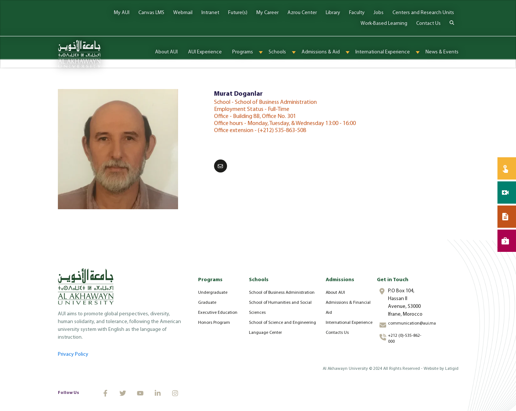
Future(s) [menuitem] (237, 13)
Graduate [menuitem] (207, 302)
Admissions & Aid (321, 52)
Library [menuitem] (333, 13)
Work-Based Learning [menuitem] (384, 23)
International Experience (382, 52)
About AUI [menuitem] (335, 292)
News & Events (442, 52)
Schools (277, 52)
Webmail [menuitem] (183, 13)
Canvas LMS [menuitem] (151, 13)
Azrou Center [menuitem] (302, 13)
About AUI (166, 52)
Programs (242, 52)
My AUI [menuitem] (121, 13)
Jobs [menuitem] (379, 13)
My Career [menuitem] (267, 13)
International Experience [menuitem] (349, 322)
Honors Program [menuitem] (214, 322)
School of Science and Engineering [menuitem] (282, 322)
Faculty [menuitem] (357, 13)
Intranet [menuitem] (210, 13)
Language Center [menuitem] (265, 333)
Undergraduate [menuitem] (212, 292)
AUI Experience (205, 52)
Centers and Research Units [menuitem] (423, 13)
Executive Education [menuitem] (217, 312)
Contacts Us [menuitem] (337, 333)
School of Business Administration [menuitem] (282, 292)
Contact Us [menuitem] (428, 23)
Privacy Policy (73, 354)
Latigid (452, 368)
